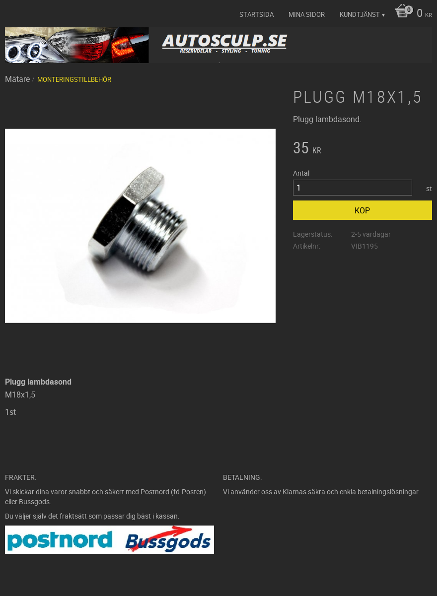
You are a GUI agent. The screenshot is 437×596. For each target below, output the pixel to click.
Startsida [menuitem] (256, 14)
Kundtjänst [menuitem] (360, 14)
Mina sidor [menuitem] (307, 14)
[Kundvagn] (411, 14)
